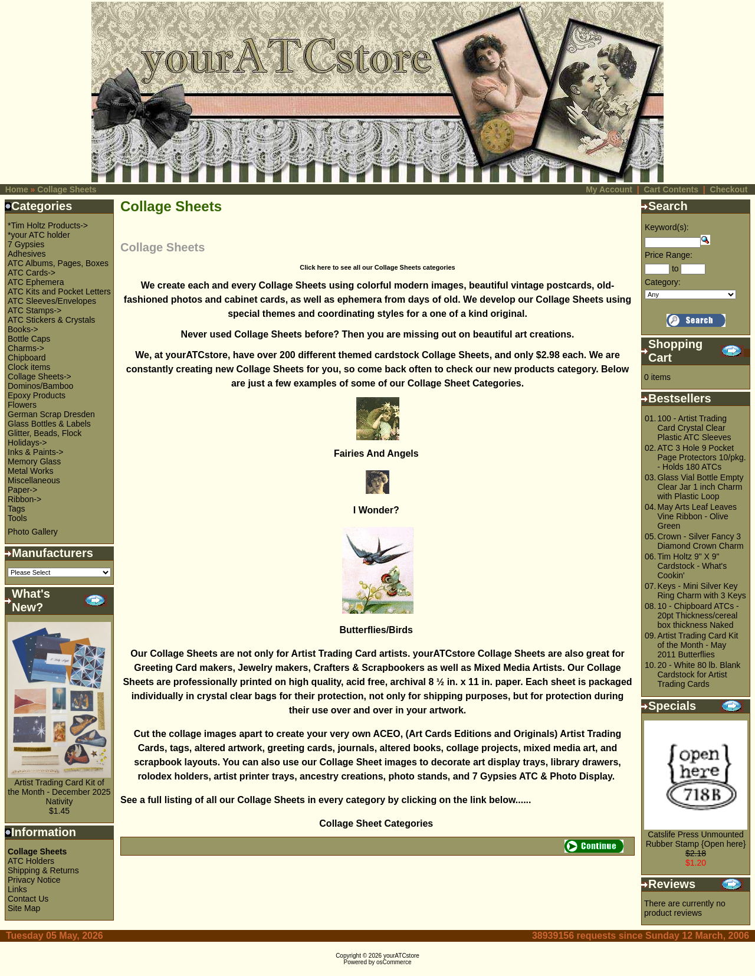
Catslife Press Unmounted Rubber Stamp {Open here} (696, 839)
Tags (16, 508)
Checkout (729, 189)
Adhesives (27, 253)
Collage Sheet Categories (377, 823)
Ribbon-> (24, 499)
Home (16, 189)
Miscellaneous (34, 480)
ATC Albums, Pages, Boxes (58, 263)
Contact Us (28, 898)
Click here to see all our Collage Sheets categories (377, 267)
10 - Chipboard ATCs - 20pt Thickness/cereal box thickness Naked (697, 615)
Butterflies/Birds (378, 630)
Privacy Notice (34, 880)
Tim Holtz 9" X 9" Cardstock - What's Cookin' (692, 566)
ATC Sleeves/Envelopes (52, 301)
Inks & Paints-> (36, 452)
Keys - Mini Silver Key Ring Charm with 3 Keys (701, 590)
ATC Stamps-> (34, 310)
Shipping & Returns (43, 870)
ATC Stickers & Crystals (51, 320)
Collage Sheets (66, 189)
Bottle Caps (29, 338)
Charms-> (26, 348)
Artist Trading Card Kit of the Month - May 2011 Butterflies (697, 645)
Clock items (29, 367)
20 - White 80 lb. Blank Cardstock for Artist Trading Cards (698, 674)
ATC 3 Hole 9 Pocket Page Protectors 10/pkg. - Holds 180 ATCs (701, 457)
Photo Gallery (33, 531)
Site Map (24, 908)
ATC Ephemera (36, 282)
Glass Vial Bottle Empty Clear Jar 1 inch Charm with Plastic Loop (700, 487)
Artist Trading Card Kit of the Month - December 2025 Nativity (59, 792)
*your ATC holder (39, 235)
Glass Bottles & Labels (49, 423)
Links (17, 889)
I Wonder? (377, 510)
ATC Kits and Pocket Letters (59, 291)
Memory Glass (34, 461)
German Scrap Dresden (51, 414)
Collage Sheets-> (39, 376)
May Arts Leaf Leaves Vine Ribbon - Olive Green (697, 516)
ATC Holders (31, 861)
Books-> (23, 329)
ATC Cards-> (31, 272)
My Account (609, 189)
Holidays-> (27, 442)
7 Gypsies (26, 244)
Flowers (22, 405)
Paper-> (22, 489)
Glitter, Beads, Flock (44, 433)
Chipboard (27, 357)
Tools (17, 518)
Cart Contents (671, 189)
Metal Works (31, 471)
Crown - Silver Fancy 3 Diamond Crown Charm (700, 541)
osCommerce (393, 962)
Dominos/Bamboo (40, 386)
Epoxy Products (36, 395)
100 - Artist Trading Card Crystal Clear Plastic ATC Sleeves (694, 428)
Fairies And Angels (377, 453)
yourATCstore (401, 955)
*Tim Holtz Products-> (48, 225)
